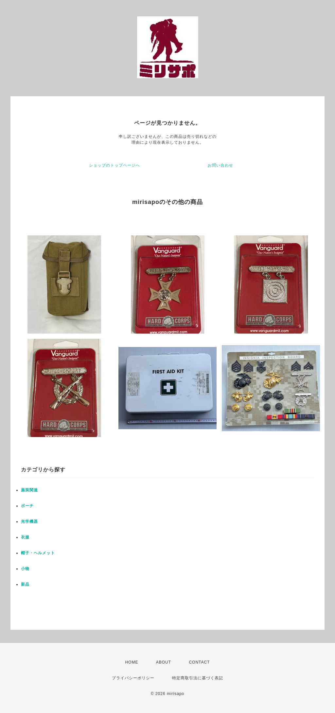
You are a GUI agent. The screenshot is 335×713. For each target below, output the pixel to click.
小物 (25, 568)
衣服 (25, 537)
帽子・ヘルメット (38, 553)
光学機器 (29, 521)
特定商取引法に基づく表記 (197, 678)
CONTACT (199, 662)
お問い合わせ (220, 165)
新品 (25, 584)
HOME (131, 662)
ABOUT (163, 662)
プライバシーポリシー (133, 678)
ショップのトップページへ (114, 165)
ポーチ (27, 505)
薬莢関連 (29, 490)
